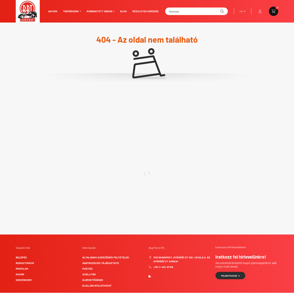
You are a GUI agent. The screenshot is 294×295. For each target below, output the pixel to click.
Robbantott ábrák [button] (99, 11)
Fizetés (87, 268)
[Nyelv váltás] (242, 11)
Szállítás (89, 274)
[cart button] (273, 11)
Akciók (52, 11)
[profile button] (260, 11)
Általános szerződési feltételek (105, 257)
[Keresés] (196, 11)
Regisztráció (25, 263)
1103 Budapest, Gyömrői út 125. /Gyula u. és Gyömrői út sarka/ (181, 259)
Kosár (20, 274)
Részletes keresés (145, 11)
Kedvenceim (24, 279)
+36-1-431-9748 (163, 267)
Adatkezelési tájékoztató (100, 263)
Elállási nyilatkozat (97, 285)
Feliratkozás (230, 275)
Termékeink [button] (71, 11)
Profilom (22, 268)
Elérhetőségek (92, 279)
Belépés (21, 257)
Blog (123, 11)
